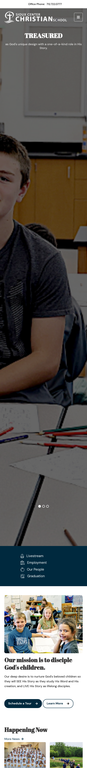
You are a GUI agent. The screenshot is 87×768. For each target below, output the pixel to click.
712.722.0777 (54, 4)
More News (14, 739)
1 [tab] (39, 506)
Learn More (60, 703)
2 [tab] (43, 506)
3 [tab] (47, 506)
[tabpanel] (43, 43)
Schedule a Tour (25, 703)
